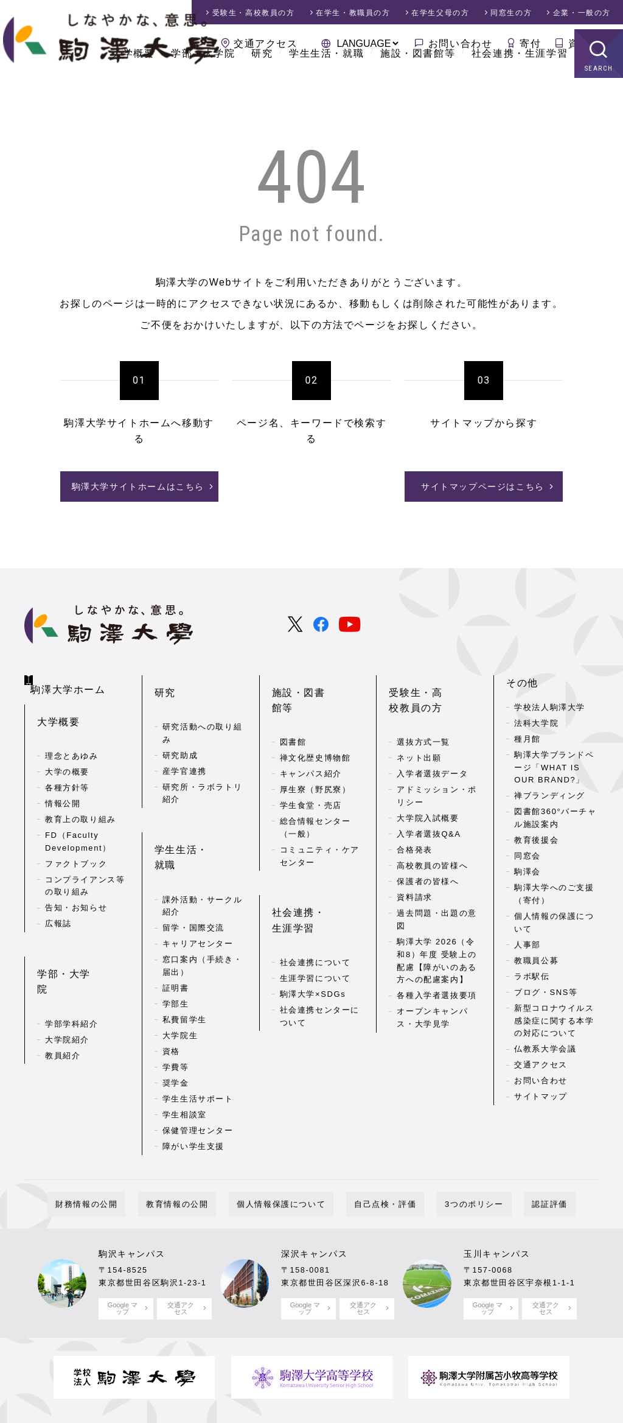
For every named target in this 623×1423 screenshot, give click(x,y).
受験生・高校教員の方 (432, 686)
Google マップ (122, 1253)
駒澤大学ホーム (73, 676)
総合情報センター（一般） (315, 788)
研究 (262, 85)
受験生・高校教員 (253, 13)
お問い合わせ (460, 43)
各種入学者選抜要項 (436, 971)
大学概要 (133, 85)
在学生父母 (440, 13)
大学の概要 (67, 752)
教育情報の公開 (201, 1149)
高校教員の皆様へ (432, 841)
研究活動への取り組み (202, 709)
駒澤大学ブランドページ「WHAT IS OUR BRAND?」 (554, 763)
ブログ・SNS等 (546, 988)
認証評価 (509, 1149)
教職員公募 (536, 956)
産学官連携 (184, 747)
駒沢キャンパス (132, 1200)
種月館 (527, 734)
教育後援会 (536, 835)
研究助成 (180, 731)
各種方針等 (67, 768)
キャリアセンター (198, 885)
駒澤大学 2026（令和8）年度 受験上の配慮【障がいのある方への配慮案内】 (436, 936)
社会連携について (315, 903)
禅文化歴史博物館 (315, 718)
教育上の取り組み (80, 800)
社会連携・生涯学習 (520, 85)
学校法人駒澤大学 (549, 703)
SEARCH (599, 100)
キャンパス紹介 (311, 734)
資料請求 (589, 43)
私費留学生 (184, 961)
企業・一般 (582, 13)
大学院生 (180, 977)
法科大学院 (536, 718)
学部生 (175, 945)
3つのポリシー (450, 1149)
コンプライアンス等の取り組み (85, 867)
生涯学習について (315, 919)
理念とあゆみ (72, 737)
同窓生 (511, 13)
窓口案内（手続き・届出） (202, 907)
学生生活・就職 (326, 85)
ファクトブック (76, 844)
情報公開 (62, 784)
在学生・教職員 (353, 13)
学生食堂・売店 (311, 766)
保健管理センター (198, 1072)
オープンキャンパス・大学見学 (432, 994)
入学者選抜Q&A (429, 810)
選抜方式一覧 (423, 718)
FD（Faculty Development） (78, 823)
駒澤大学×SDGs (313, 935)
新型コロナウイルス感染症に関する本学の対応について (554, 1016)
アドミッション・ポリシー (436, 772)
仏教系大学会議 (545, 1044)
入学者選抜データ (432, 749)
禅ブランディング (549, 791)
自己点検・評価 (377, 1149)
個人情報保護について (289, 1149)
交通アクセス (266, 43)
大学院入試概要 (428, 794)
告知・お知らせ (76, 888)
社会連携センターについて (320, 958)
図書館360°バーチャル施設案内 (555, 813)
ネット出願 (419, 734)
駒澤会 (527, 867)
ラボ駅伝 (531, 972)
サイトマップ (541, 1092)
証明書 (175, 929)
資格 (171, 992)
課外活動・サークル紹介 (202, 847)
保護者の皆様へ (428, 857)
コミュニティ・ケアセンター (320, 817)
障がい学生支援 (193, 1087)
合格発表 (414, 826)
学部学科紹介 (72, 969)
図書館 (293, 703)
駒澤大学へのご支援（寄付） (554, 890)
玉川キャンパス (497, 1200)
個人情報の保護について (554, 918)
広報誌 (58, 904)
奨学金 (175, 1024)
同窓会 (527, 851)
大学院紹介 (67, 985)
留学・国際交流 (193, 869)
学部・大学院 (203, 85)
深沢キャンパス (314, 1200)
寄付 (530, 43)
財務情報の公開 (126, 1149)
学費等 (175, 1008)
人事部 (527, 940)
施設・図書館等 (417, 85)
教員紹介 (62, 1001)
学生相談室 (184, 1056)
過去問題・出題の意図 (436, 896)
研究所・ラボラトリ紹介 (202, 770)
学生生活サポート (198, 1040)
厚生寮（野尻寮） (315, 750)
